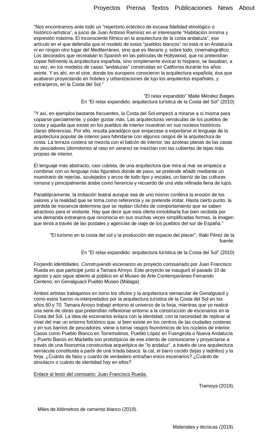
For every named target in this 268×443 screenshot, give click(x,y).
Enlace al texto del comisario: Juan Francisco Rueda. (90, 374)
